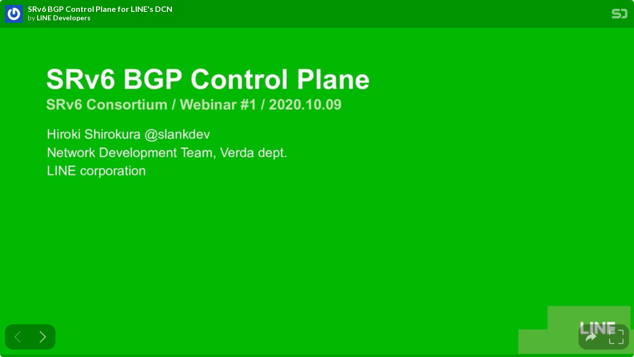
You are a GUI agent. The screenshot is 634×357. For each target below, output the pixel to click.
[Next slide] (43, 337)
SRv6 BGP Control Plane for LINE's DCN (100, 9)
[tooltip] (591, 337)
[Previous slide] (17, 337)
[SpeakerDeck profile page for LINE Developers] (14, 14)
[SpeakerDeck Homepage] (620, 15)
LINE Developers (64, 17)
